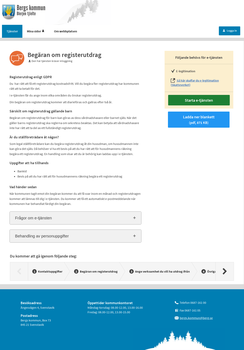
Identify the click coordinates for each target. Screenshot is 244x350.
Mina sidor (36, 31)
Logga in (230, 30)
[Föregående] (19, 271)
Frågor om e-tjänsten (33, 218)
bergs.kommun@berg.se (196, 318)
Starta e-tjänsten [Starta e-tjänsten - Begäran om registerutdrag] (199, 100)
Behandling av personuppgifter (42, 236)
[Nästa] (224, 271)
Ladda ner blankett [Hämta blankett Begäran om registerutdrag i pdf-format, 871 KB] (198, 119)
